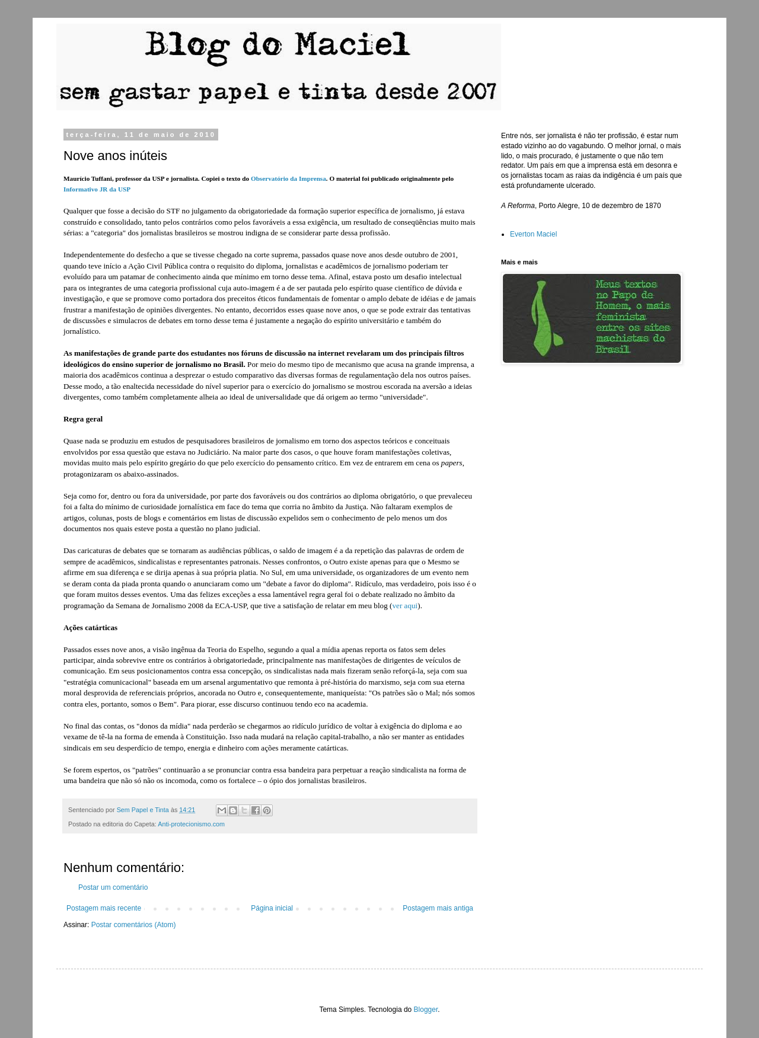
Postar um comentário (113, 887)
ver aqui (404, 605)
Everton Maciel (533, 234)
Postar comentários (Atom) (133, 925)
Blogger (426, 1009)
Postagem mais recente (103, 908)
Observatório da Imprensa (288, 178)
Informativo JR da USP (96, 189)
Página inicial (272, 908)
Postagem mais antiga (438, 908)
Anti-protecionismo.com (191, 824)
